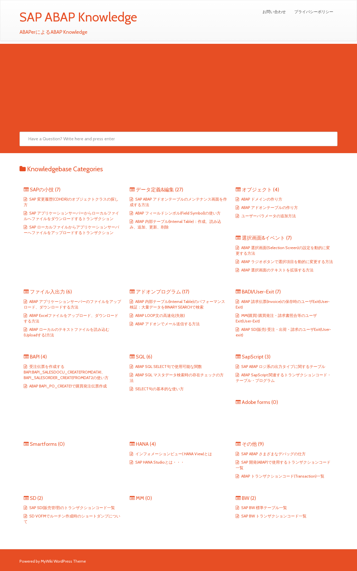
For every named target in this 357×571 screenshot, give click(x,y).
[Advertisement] (178, 83)
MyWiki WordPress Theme (63, 561)
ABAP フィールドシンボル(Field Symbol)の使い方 (177, 213)
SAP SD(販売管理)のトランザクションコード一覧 (71, 507)
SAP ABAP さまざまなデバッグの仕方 (273, 453)
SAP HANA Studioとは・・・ (159, 462)
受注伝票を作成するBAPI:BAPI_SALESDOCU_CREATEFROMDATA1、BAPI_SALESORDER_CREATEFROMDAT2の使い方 (66, 372)
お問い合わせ (274, 11)
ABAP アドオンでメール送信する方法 (167, 323)
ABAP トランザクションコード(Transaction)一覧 (282, 476)
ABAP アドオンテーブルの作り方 (269, 207)
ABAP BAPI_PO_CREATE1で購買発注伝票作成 (67, 386)
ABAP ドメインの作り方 (261, 199)
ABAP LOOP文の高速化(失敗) (159, 315)
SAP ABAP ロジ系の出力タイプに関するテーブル (282, 366)
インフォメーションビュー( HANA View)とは (173, 453)
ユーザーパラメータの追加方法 (268, 215)
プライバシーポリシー (313, 11)
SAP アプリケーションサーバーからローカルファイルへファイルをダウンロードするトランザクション (71, 216)
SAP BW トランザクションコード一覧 (273, 516)
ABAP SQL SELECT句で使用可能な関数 (168, 366)
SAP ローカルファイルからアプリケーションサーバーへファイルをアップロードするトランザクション (71, 230)
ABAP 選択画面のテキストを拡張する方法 (276, 270)
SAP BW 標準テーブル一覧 (263, 507)
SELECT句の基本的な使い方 (159, 388)
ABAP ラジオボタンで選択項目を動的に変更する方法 (286, 261)
